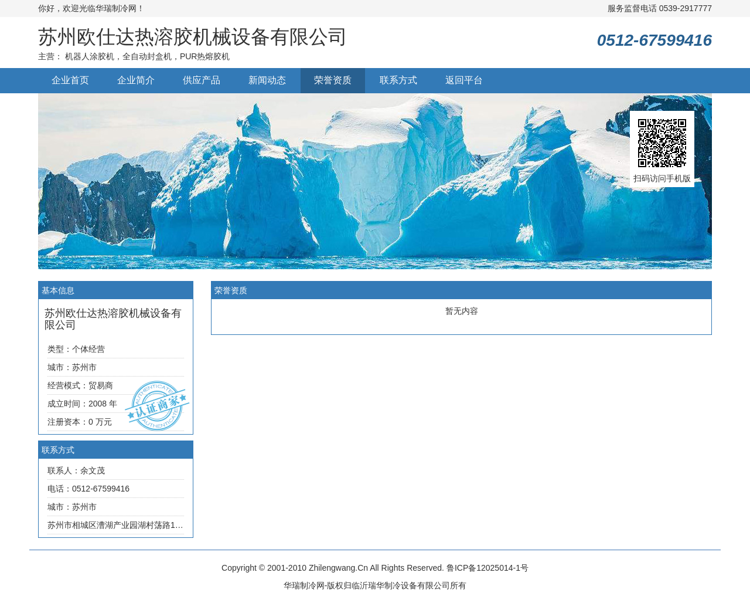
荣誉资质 (333, 80)
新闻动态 (267, 80)
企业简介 (136, 80)
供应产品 (201, 80)
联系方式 (398, 80)
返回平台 (464, 80)
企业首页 (70, 80)
